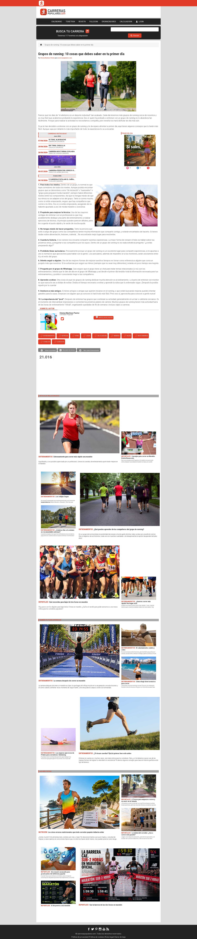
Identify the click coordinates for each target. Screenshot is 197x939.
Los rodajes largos (62, 496)
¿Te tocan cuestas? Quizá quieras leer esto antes (112, 753)
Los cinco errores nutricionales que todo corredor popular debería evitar (76, 832)
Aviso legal (109, 937)
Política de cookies (96, 937)
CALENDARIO (56, 22)
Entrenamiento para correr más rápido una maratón (73, 457)
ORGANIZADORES (109, 22)
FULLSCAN (93, 22)
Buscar (135, 36)
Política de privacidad (79, 937)
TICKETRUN (70, 22)
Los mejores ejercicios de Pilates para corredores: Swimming (57, 754)
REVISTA (82, 22)
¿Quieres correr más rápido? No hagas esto (136, 602)
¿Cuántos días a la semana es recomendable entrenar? (57, 531)
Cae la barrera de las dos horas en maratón (105, 905)
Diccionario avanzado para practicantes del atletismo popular (55, 873)
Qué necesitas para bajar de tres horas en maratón (68, 602)
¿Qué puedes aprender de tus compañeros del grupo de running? (119, 529)
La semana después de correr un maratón (69, 681)
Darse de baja (120, 937)
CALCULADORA (126, 22)
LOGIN (140, 22)
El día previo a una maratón (60, 905)
